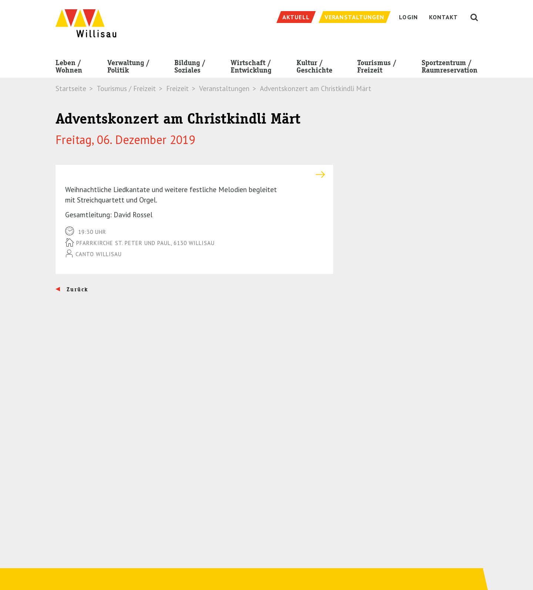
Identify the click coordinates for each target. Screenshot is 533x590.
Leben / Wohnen (69, 68)
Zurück (76, 289)
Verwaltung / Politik (128, 68)
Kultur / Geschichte (314, 68)
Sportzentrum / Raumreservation (449, 68)
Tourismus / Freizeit (376, 68)
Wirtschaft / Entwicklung (251, 68)
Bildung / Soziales (189, 68)
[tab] (194, 174)
